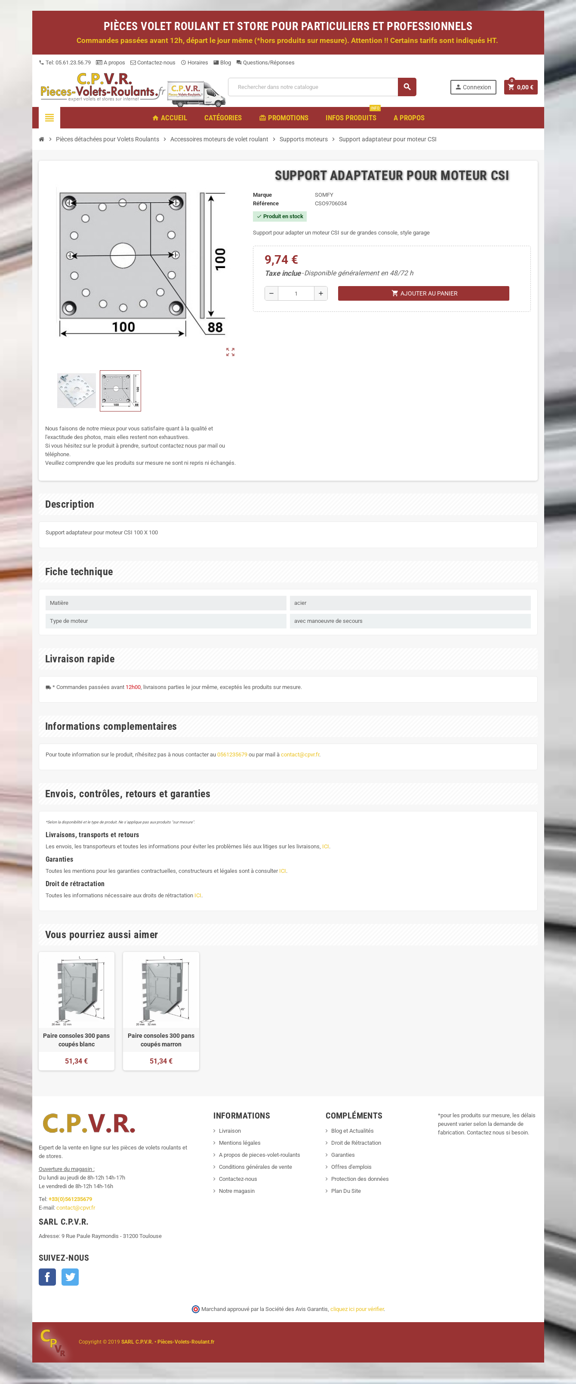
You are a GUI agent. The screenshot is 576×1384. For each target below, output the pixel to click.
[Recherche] (322, 87)
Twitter (70, 1277)
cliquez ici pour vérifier (357, 1309)
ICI (325, 846)
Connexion (473, 87)
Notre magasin (237, 1191)
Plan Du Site (346, 1191)
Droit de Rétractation (356, 1143)
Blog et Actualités (352, 1131)
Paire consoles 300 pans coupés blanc (76, 1040)
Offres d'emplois (351, 1167)
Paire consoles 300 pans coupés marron (161, 1040)
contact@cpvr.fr (300, 754)
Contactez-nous (153, 62)
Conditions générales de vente (255, 1167)
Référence (266, 203)
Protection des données (360, 1179)
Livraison (230, 1131)
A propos (110, 62)
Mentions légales (240, 1143)
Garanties (343, 1155)
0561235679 (232, 754)
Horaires (194, 62)
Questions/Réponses (265, 62)
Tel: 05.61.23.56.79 (65, 62)
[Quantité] (296, 293)
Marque (262, 195)
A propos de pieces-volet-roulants (259, 1155)
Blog (222, 62)
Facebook (47, 1277)
